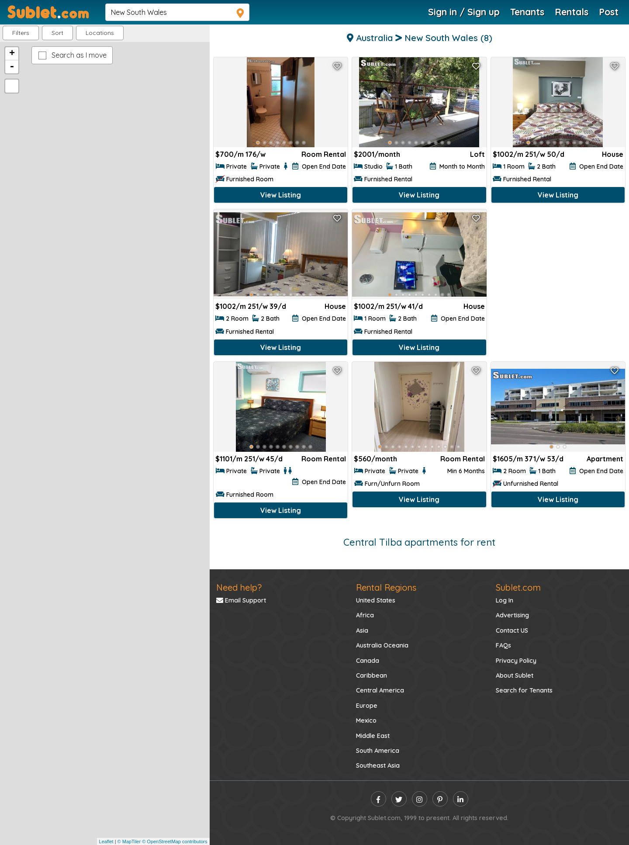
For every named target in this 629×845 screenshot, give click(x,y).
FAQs (503, 645)
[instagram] (419, 799)
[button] (100, 33)
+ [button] (12, 53)
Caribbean (371, 675)
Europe (366, 706)
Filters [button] (20, 33)
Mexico (366, 720)
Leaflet (106, 841)
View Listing (280, 194)
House (612, 154)
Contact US (512, 630)
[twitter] (399, 799)
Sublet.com (518, 587)
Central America (380, 690)
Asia (362, 630)
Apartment (605, 458)
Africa (365, 615)
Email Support (241, 600)
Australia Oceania (382, 645)
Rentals (571, 11)
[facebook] (378, 799)
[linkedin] (460, 799)
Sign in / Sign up (464, 11)
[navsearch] (177, 12)
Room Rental (323, 154)
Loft (477, 154)
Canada (367, 661)
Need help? (239, 587)
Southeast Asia (378, 765)
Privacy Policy (516, 661)
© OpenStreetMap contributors (174, 841)
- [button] (12, 66)
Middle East (373, 736)
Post (609, 11)
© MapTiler (129, 841)
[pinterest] (440, 799)
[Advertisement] (558, 270)
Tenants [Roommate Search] (527, 11)
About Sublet (514, 675)
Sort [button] (57, 33)
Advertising (512, 615)
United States (375, 600)
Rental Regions (386, 587)
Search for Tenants (524, 690)
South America (377, 751)
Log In (504, 600)
